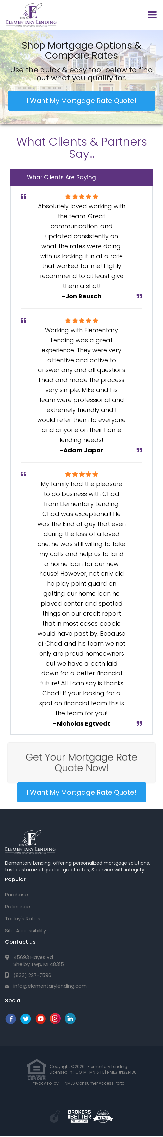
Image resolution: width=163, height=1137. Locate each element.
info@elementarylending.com (50, 985)
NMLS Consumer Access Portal (95, 1083)
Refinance (17, 906)
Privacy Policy (45, 1083)
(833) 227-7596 (32, 975)
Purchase (16, 894)
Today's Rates (22, 918)
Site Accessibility (25, 930)
